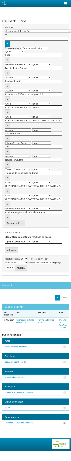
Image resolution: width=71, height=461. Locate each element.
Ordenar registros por (38, 259)
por (6, 35)
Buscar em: (9, 27)
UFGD (7, 408)
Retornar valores (15, 223)
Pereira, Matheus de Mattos (16, 347)
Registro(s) (57, 263)
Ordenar (31, 263)
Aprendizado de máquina (14, 377)
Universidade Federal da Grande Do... (20, 392)
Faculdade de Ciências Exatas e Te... (19, 423)
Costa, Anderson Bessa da (15, 362)
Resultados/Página (12, 259)
